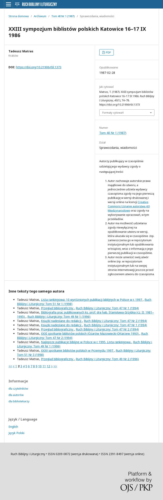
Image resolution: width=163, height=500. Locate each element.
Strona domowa (18, 16)
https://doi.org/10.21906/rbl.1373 (38, 67)
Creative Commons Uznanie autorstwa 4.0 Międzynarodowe (129, 206)
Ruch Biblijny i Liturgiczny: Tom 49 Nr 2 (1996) (107, 359)
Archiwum (40, 16)
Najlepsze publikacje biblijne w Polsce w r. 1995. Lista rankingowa (86, 342)
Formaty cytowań (113, 112)
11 (44, 366)
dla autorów (16, 395)
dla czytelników (18, 388)
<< (10, 366)
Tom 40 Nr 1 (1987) (63, 16)
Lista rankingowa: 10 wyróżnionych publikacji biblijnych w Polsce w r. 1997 (92, 300)
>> (55, 366)
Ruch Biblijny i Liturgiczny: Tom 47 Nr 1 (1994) (107, 308)
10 (40, 366)
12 (48, 366)
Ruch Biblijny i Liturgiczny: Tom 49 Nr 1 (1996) (58, 317)
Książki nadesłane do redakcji (61, 321)
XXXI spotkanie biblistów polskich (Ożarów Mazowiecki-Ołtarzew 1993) (90, 333)
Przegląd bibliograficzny (57, 308)
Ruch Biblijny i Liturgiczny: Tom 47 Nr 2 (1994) (115, 321)
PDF (108, 52)
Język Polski (16, 433)
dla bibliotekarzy (19, 401)
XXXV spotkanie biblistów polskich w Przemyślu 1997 (77, 350)
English (13, 427)
